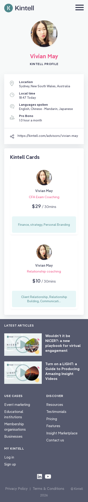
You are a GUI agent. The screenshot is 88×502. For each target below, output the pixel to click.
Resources (54, 404)
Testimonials (56, 411)
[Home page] (19, 8)
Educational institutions (13, 414)
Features (53, 426)
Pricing (51, 419)
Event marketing (17, 404)
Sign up (10, 464)
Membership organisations (15, 427)
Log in (9, 457)
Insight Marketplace (61, 433)
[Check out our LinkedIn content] (39, 476)
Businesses (13, 436)
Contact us (55, 440)
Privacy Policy (16, 488)
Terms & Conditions (48, 488)
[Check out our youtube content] (48, 476)
